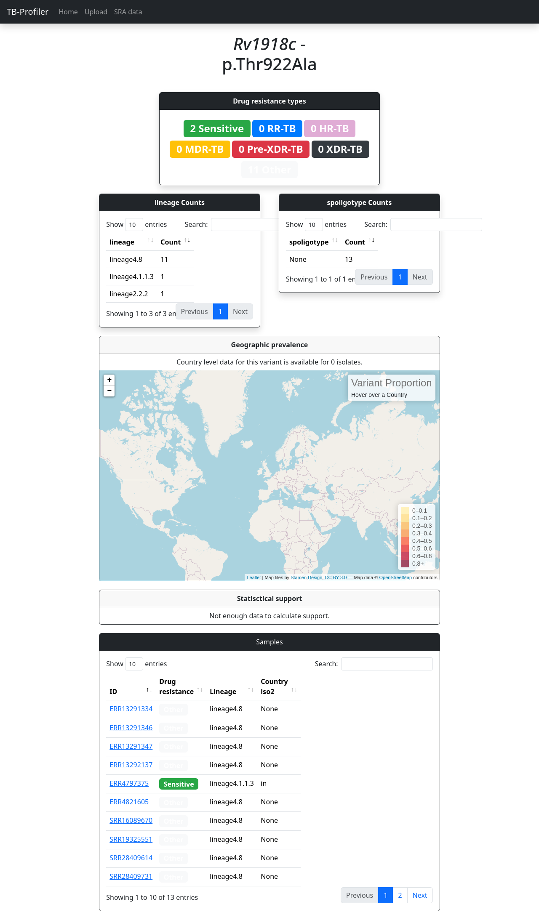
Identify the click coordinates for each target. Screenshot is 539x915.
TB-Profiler (27, 11)
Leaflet (254, 577)
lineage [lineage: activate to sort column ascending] (121, 242)
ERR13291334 (130, 698)
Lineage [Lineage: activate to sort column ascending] (241, 681)
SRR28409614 (130, 847)
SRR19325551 (130, 829)
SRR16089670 (130, 810)
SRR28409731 (130, 866)
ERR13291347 (130, 736)
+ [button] (109, 380)
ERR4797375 (129, 773)
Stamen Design (306, 577)
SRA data (128, 11)
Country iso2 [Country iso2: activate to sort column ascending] (300, 681)
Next (420, 885)
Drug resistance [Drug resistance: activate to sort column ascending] (185, 681)
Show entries (136, 224)
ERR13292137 (130, 754)
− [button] (109, 391)
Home (68, 11)
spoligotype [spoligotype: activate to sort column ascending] (309, 242)
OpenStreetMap (395, 577)
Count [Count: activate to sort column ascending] (170, 242)
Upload (96, 11)
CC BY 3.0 (336, 577)
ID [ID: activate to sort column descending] (113, 681)
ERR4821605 (129, 791)
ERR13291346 (130, 717)
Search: (244, 224)
